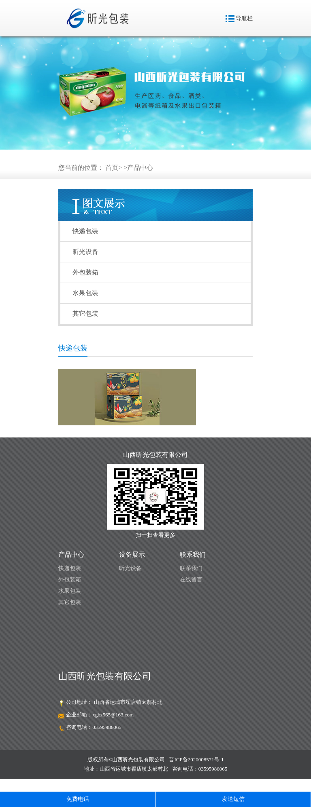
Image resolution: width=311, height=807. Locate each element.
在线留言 (191, 580)
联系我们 (191, 568)
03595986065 (106, 727)
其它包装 (85, 313)
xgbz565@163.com (113, 715)
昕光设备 (85, 251)
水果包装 (85, 292)
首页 (111, 167)
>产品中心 (138, 167)
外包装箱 (85, 272)
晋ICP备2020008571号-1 (196, 759)
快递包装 (85, 231)
